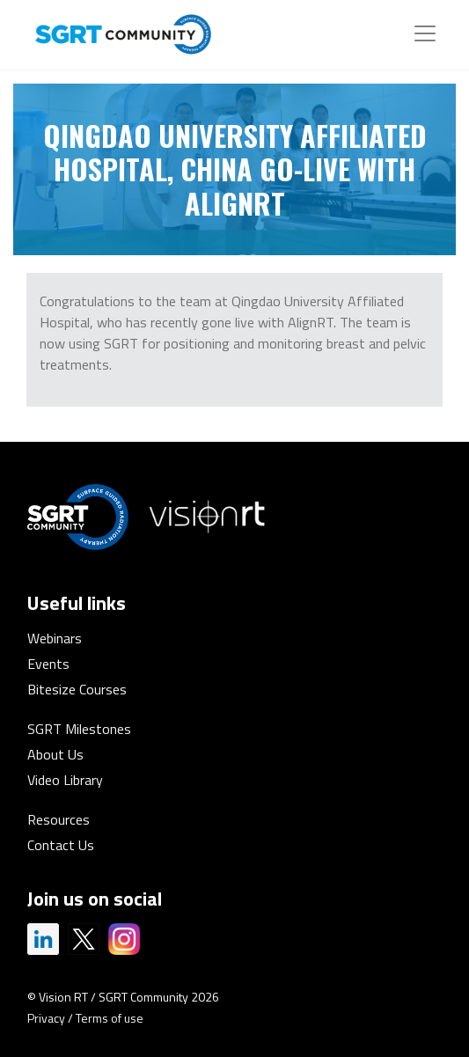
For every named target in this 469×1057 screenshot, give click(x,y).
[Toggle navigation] (425, 33)
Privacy (46, 1018)
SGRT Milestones (79, 728)
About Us (55, 754)
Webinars (54, 638)
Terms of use (109, 1018)
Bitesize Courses (77, 689)
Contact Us (60, 844)
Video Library (65, 779)
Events (48, 663)
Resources (58, 819)
